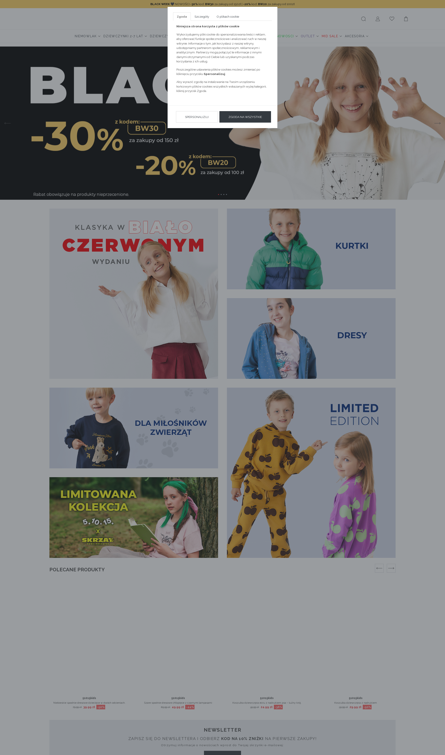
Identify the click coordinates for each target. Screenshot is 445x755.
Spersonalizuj (197, 117)
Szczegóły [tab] (201, 16)
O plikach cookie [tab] (228, 16)
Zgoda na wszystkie (245, 117)
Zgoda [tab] (182, 16)
